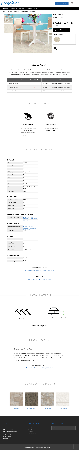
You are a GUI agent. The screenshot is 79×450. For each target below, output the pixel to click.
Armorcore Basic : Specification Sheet (39, 270)
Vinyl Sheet (13, 8)
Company (7, 423)
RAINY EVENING (31, 408)
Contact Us (6, 438)
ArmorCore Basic (24, 11)
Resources (29, 8)
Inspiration (21, 8)
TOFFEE (16, 408)
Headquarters (33, 423)
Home (4, 11)
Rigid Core (5, 8)
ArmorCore (16, 11)
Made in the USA (8, 429)
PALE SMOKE (47, 408)
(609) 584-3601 (31, 434)
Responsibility (7, 434)
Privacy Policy (7, 436)
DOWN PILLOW (63, 408)
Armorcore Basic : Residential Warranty (30, 219)
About (35, 8)
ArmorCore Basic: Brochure (39, 279)
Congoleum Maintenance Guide (39, 368)
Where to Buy (62, 3)
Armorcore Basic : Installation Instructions (29, 228)
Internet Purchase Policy (10, 431)
